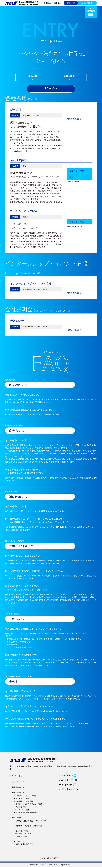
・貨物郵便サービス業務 (23, 801)
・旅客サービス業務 (21, 798)
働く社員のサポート (22, 833)
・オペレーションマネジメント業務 (28, 804)
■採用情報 (16, 817)
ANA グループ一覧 (68, 780)
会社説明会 (69, 76)
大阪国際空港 (66, 784)
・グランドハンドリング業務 (25, 795)
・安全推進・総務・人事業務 (25, 812)
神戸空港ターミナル (69, 789)
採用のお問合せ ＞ (74, 118)
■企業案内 (16, 787)
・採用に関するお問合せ (23, 844)
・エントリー (19, 841)
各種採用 (32, 76)
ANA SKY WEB (66, 775)
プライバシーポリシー (51, 858)
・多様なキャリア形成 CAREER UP (28, 825)
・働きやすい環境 (21, 830)
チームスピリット (21, 836)
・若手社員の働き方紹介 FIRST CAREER (30, 820)
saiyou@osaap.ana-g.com (38, 726)
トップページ (18, 782)
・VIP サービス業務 (21, 809)
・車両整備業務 (20, 806)
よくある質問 (51, 87)
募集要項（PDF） (77, 171)
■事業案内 (16, 792)
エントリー (74, 177)
